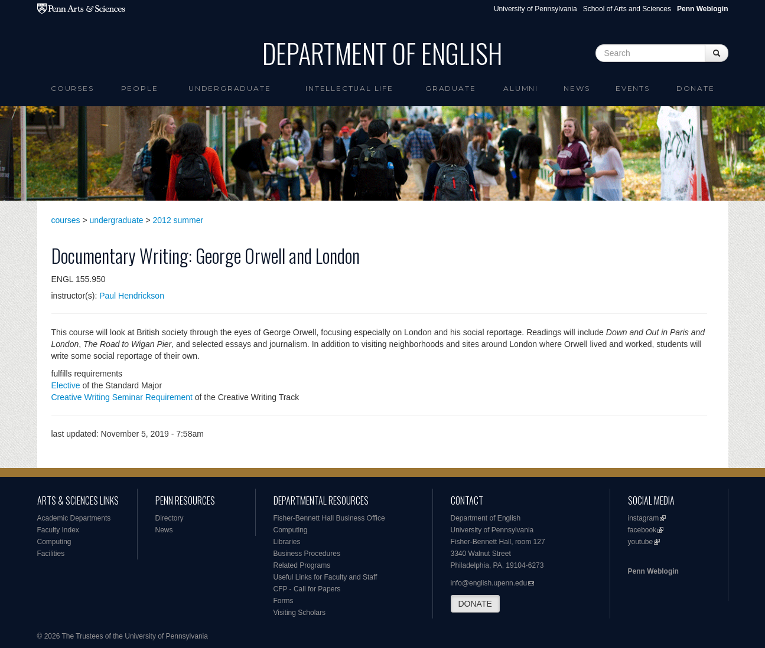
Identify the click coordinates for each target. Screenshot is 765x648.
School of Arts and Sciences (627, 9)
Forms (284, 601)
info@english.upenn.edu (489, 583)
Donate (695, 88)
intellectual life (349, 88)
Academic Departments (74, 518)
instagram (643, 518)
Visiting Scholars (300, 612)
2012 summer (178, 220)
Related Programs (302, 565)
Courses (72, 88)
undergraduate (117, 220)
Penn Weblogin (653, 571)
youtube (640, 542)
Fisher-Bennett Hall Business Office (329, 518)
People (139, 88)
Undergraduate (229, 88)
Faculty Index (58, 530)
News (577, 88)
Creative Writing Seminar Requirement (122, 397)
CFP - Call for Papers (307, 589)
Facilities (51, 553)
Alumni (520, 88)
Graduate (450, 88)
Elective (65, 385)
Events (633, 88)
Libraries (287, 542)
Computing (54, 542)
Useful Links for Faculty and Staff (325, 577)
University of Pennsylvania (535, 9)
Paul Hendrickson (131, 295)
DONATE (475, 603)
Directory (169, 518)
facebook (642, 530)
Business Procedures (307, 553)
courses (65, 220)
